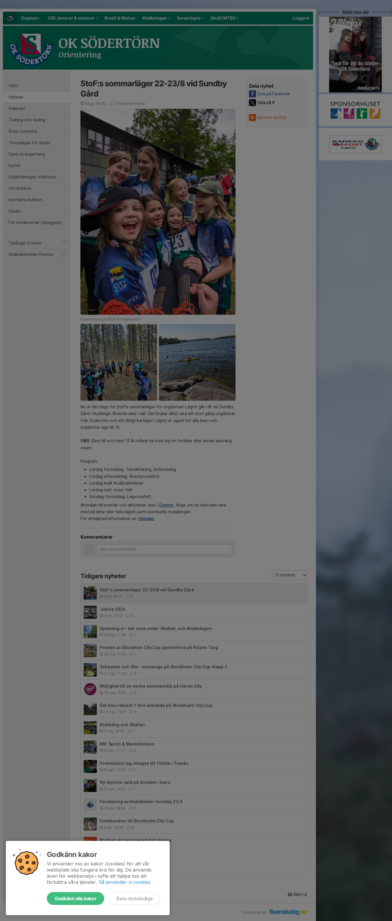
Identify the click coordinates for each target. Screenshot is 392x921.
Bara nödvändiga (134, 898)
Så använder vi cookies (124, 882)
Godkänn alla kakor (75, 898)
